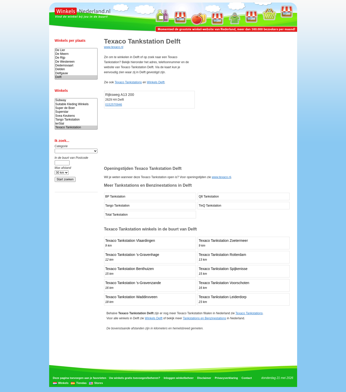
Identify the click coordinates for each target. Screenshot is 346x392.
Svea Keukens (76, 116)
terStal (76, 124)
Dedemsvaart (76, 65)
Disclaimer (204, 377)
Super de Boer (76, 108)
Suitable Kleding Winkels (76, 104)
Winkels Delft (156, 82)
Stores (98, 382)
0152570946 (113, 104)
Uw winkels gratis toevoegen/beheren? (134, 377)
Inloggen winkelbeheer (179, 377)
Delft (76, 77)
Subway (76, 100)
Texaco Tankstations (128, 82)
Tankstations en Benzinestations (204, 318)
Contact (246, 377)
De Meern (76, 54)
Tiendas (81, 382)
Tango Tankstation (76, 120)
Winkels (63, 382)
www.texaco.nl (113, 47)
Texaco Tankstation (76, 127)
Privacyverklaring (226, 377)
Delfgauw (76, 73)
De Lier (76, 50)
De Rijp (76, 58)
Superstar (76, 112)
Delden (76, 69)
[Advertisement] (75, 275)
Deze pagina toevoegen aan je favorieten (79, 377)
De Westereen (76, 62)
